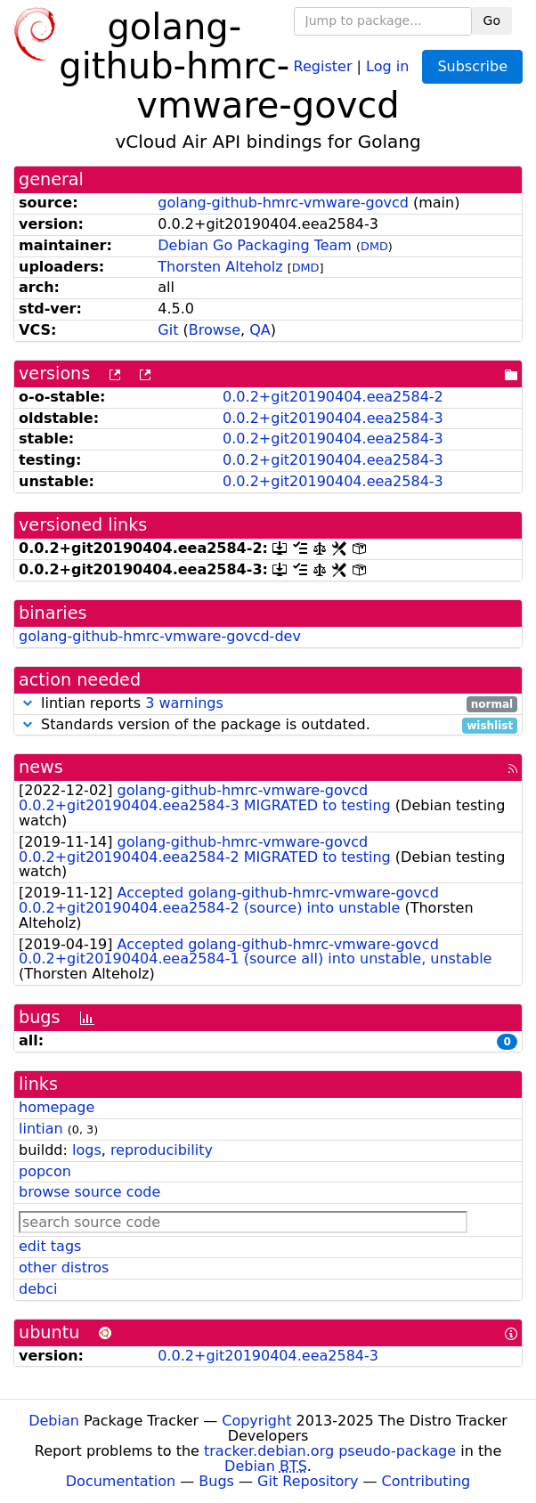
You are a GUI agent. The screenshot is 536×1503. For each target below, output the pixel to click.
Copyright (256, 1420)
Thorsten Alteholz (220, 266)
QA (260, 329)
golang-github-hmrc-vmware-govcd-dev (160, 636)
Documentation (120, 1481)
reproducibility (161, 1149)
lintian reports (268, 703)
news (41, 767)
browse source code (89, 1191)
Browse (214, 329)
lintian (41, 1128)
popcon (45, 1171)
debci (38, 1288)
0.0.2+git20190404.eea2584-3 (333, 418)
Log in (387, 65)
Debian (53, 1420)
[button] (27, 703)
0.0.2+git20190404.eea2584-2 (333, 396)
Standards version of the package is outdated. (268, 725)
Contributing (426, 1481)
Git (168, 329)
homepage (56, 1107)
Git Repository (307, 1481)
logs (87, 1149)
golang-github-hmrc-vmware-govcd (283, 202)
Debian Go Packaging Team (255, 245)
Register (323, 65)
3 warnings (184, 703)
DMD (374, 246)
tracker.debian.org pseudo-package (330, 1450)
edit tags (50, 1246)
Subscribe (472, 66)
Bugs (216, 1481)
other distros (64, 1267)
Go (491, 20)
